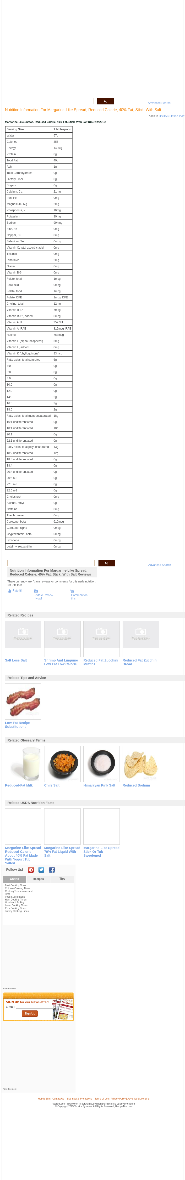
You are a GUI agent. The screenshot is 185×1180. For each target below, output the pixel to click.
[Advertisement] (38, 957)
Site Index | (73, 1098)
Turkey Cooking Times (17, 911)
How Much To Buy (14, 902)
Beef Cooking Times (16, 885)
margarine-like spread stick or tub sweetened (101, 851)
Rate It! (17, 590)
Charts (14, 879)
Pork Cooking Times (15, 908)
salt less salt (16, 660)
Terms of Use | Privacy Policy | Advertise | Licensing (122, 1098)
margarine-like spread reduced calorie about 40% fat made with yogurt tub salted (23, 855)
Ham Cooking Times (16, 899)
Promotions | (86, 1098)
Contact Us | (58, 1098)
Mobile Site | (44, 1098)
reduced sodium (136, 785)
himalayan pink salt (99, 785)
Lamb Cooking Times (16, 905)
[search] (48, 101)
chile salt (52, 785)
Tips (62, 878)
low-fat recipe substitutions (17, 725)
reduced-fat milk (19, 785)
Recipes (38, 879)
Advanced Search (159, 103)
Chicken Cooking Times (17, 888)
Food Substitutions (15, 896)
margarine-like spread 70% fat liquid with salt (62, 851)
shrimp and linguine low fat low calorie (61, 662)
